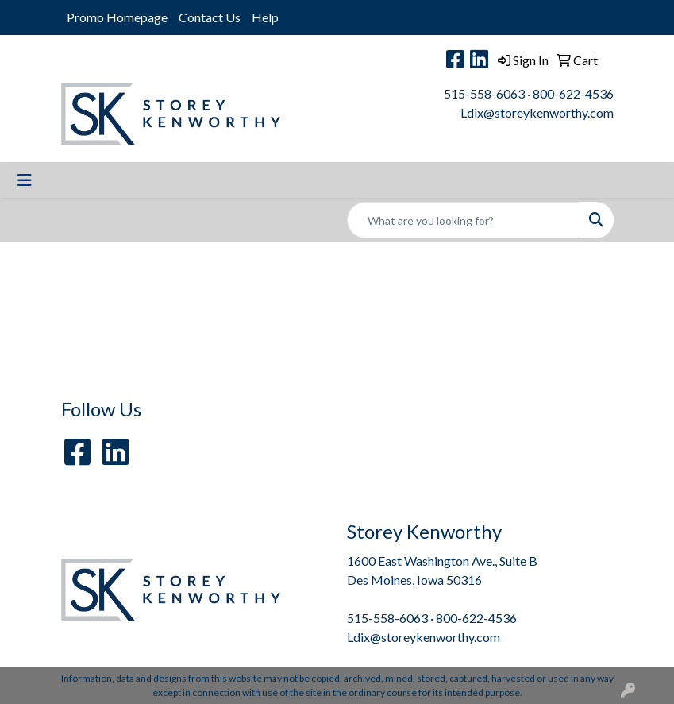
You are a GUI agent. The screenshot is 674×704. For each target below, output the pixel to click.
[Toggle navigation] (24, 179)
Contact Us (210, 17)
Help (265, 17)
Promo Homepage (117, 17)
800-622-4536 (573, 93)
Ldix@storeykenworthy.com (537, 112)
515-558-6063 (484, 93)
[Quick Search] (463, 220)
